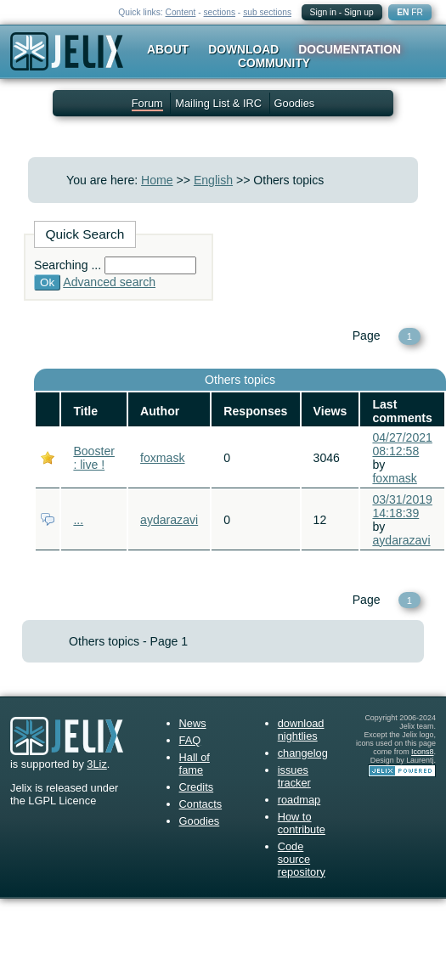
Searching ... (67, 265)
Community (274, 63)
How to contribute (301, 823)
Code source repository (301, 859)
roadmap (299, 799)
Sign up (359, 12)
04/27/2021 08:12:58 (402, 444)
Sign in (323, 12)
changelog (303, 753)
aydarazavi (169, 520)
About (168, 49)
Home (157, 180)
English (213, 180)
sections (219, 12)
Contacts (201, 804)
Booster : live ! (94, 457)
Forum (147, 103)
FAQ (190, 740)
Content (181, 12)
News (192, 723)
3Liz (96, 764)
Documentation (349, 49)
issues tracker (294, 776)
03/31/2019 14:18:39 (402, 506)
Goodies (294, 103)
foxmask (162, 458)
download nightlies (301, 729)
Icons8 (422, 751)
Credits (196, 787)
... (78, 520)
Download (243, 49)
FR (417, 12)
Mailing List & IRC (218, 103)
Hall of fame (194, 763)
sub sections (267, 12)
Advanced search (109, 282)
